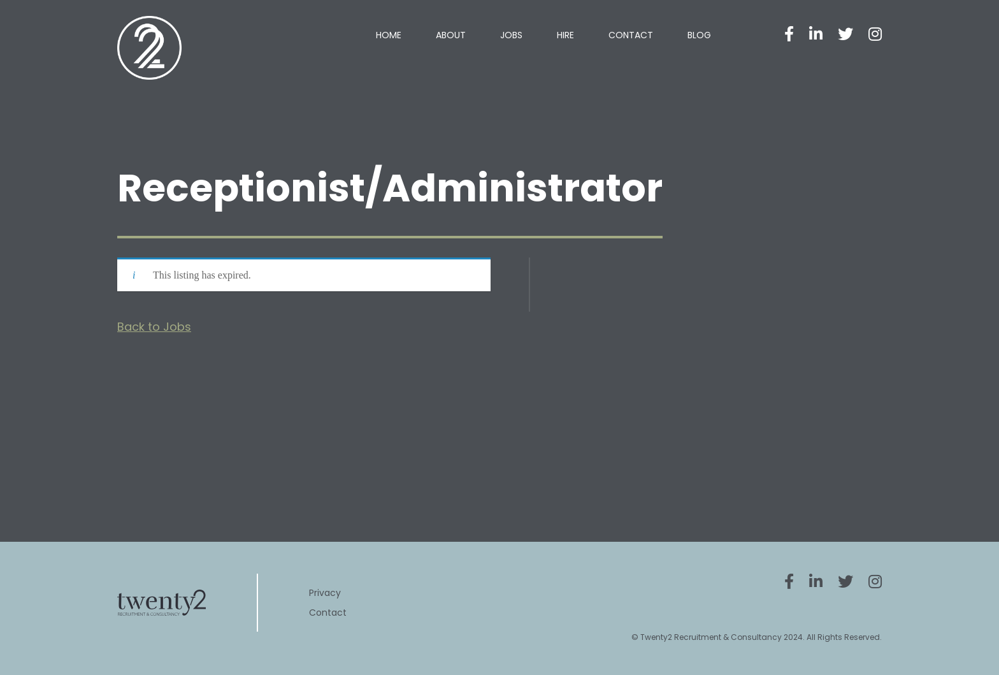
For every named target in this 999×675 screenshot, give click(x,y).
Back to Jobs (154, 327)
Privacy (325, 592)
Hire (565, 35)
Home (388, 35)
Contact (630, 35)
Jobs (511, 35)
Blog (699, 35)
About (451, 35)
